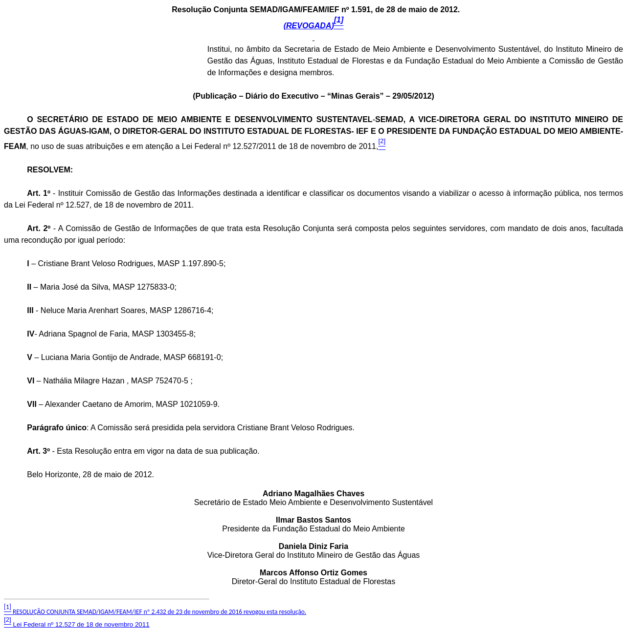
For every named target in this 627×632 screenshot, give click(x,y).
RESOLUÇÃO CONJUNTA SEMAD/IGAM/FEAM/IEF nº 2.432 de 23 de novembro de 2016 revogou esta (155, 612)
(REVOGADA (314, 25)
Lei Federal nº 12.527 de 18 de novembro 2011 (77, 624)
